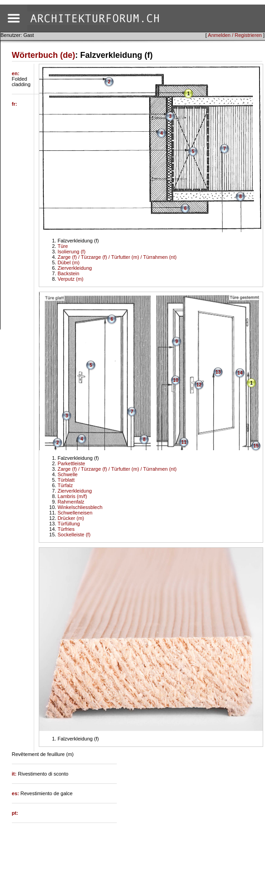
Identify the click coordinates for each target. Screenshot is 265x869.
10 (175, 380)
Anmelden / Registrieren (235, 35)
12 (199, 384)
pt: (15, 813)
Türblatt (65, 480)
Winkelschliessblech (79, 507)
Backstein (68, 273)
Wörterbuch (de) (43, 55)
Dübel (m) (68, 262)
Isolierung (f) (71, 251)
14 (240, 372)
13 (218, 372)
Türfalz (65, 485)
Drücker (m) (70, 518)
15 (256, 445)
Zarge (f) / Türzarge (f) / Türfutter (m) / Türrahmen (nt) (117, 257)
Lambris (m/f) (72, 496)
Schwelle (67, 474)
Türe (62, 246)
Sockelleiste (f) (73, 534)
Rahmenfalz (70, 501)
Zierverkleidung (74, 268)
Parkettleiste (71, 463)
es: (16, 793)
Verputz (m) (70, 279)
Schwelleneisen (74, 512)
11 (184, 442)
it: (15, 773)
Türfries (65, 529)
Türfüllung (68, 523)
